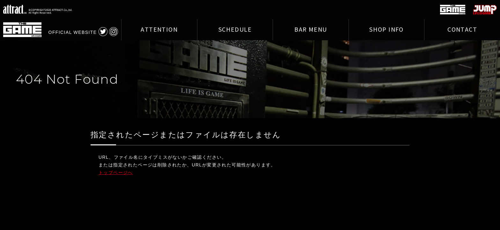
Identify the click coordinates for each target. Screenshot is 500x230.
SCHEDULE (235, 29)
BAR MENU (310, 29)
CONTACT (462, 29)
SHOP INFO (386, 29)
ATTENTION (159, 29)
